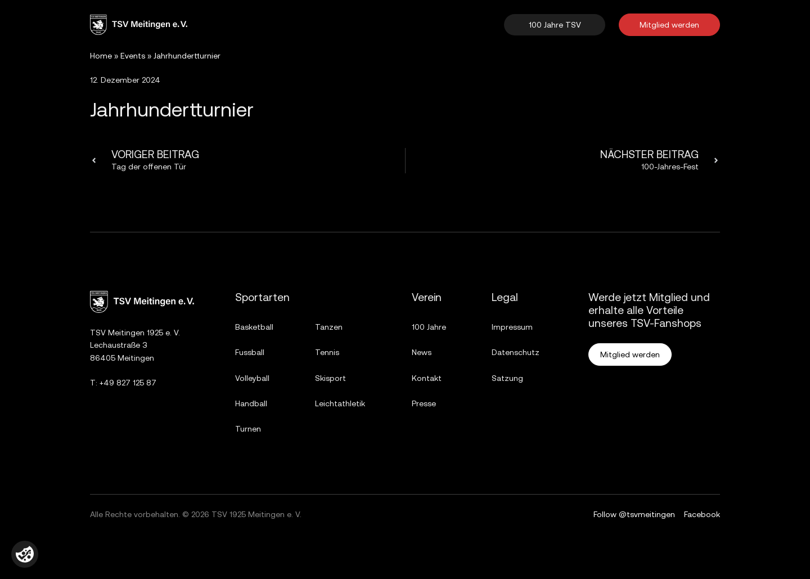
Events (132, 55)
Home (101, 55)
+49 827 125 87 (128, 382)
